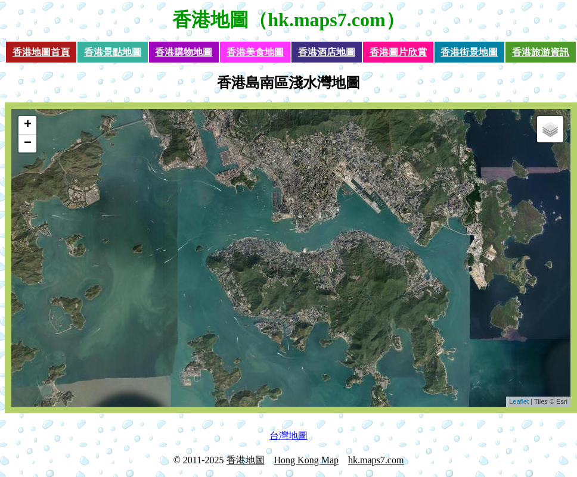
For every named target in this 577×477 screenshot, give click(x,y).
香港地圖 (210, 19)
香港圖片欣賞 (398, 52)
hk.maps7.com (376, 460)
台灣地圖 (288, 436)
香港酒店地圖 (326, 52)
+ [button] (28, 125)
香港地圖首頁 (41, 52)
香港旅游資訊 (540, 52)
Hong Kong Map (306, 460)
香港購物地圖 (183, 52)
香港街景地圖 (469, 52)
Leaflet (519, 401)
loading (289, 258)
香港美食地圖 (255, 52)
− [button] (28, 143)
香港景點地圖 (112, 52)
